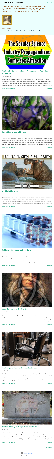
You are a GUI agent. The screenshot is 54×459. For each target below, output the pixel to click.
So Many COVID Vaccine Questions (16, 250)
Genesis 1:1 (14, 319)
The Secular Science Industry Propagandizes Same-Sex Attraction (25, 72)
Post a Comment (10, 88)
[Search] (48, 2)
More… (40, 30)
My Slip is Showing (10, 191)
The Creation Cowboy (29, 30)
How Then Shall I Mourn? (14, 30)
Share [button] (3, 88)
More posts (49, 447)
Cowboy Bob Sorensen (12, 2)
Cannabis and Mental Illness (14, 132)
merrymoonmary (30, 455)
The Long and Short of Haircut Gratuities (19, 368)
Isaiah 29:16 (8, 319)
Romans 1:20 (47, 319)
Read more (49, 88)
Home (3, 30)
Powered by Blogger (27, 453)
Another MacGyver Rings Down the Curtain (20, 427)
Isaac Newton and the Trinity (14, 309)
